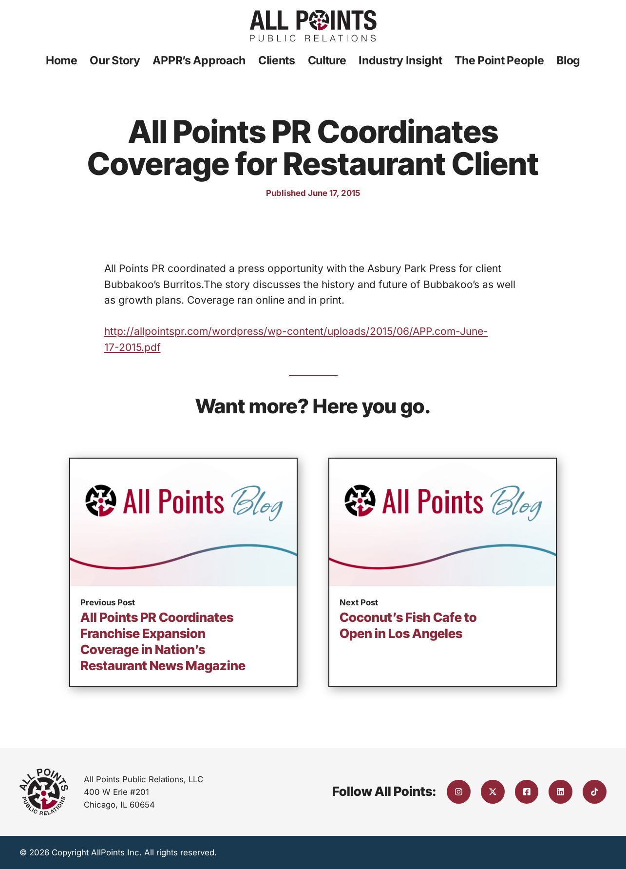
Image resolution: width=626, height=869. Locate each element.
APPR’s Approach (199, 60)
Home (61, 60)
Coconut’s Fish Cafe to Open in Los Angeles (408, 625)
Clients (276, 60)
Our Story (115, 60)
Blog (568, 60)
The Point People (499, 60)
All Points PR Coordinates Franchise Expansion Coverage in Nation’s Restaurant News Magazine (163, 641)
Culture (327, 60)
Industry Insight (400, 60)
